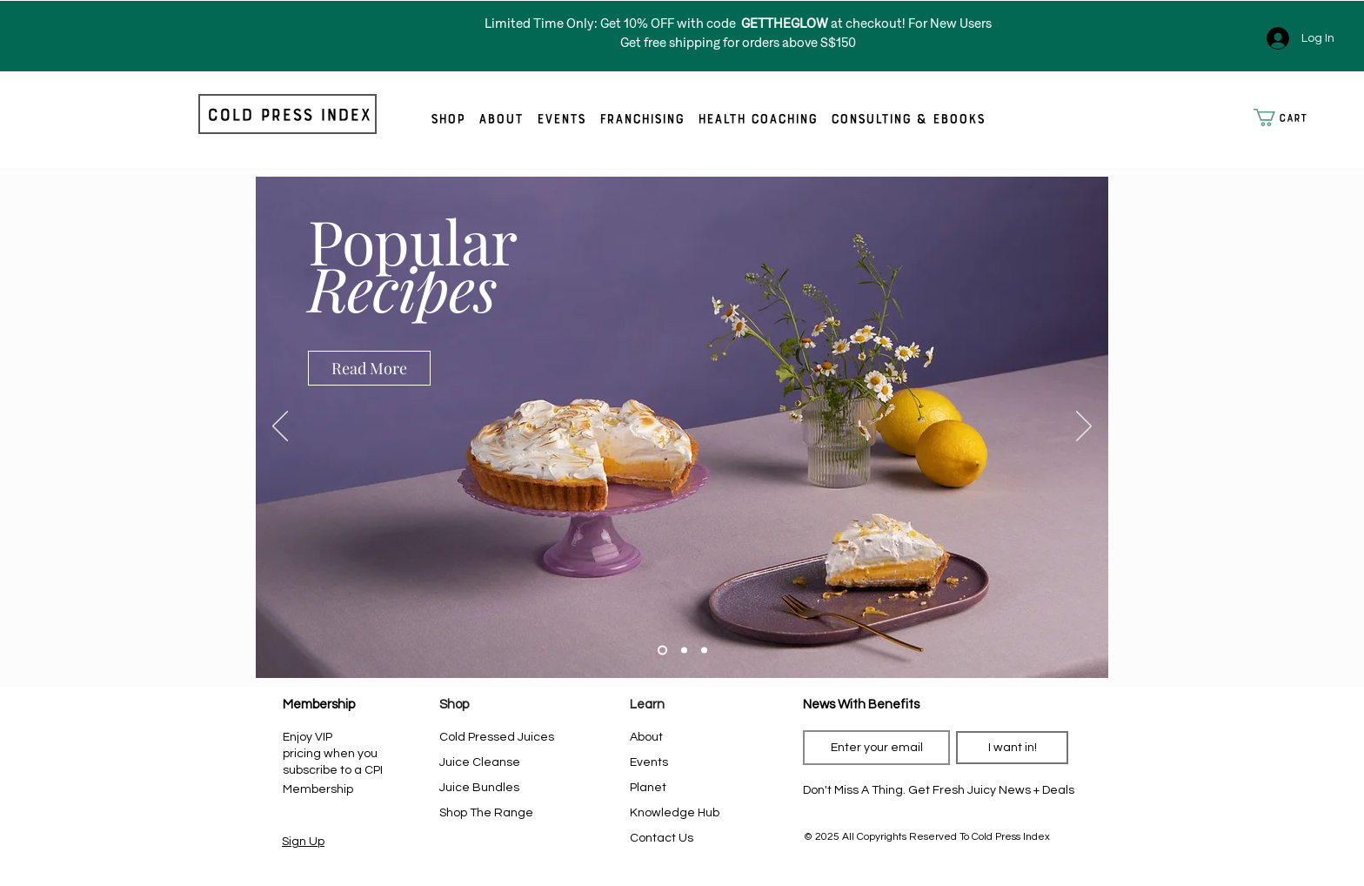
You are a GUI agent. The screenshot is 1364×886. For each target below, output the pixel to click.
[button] (1288, 117)
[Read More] (369, 368)
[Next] (1084, 427)
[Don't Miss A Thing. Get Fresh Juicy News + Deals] (938, 790)
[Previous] (280, 427)
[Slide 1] (662, 650)
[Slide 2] (684, 651)
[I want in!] (1012, 747)
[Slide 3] (704, 651)
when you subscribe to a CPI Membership (333, 771)
